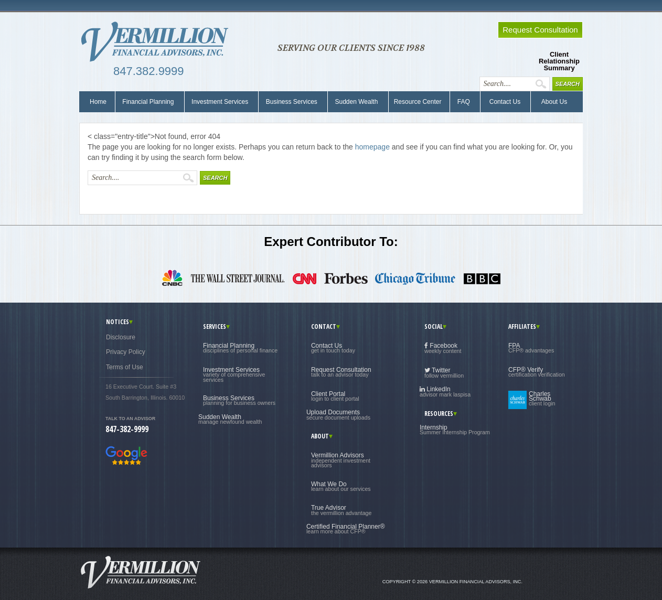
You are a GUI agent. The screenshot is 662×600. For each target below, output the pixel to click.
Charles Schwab (542, 399)
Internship (455, 429)
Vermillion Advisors (340, 460)
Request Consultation (341, 372)
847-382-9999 (126, 429)
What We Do (341, 486)
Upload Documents (338, 414)
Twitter (444, 373)
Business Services (291, 101)
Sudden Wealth (356, 101)
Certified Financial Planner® (345, 528)
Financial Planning (148, 101)
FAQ (463, 101)
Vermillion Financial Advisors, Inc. (158, 42)
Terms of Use (124, 367)
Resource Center (418, 101)
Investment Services (220, 101)
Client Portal (335, 396)
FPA (531, 347)
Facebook (443, 348)
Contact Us (504, 101)
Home (98, 101)
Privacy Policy (125, 352)
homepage (372, 147)
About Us (551, 101)
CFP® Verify (536, 372)
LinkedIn (445, 391)
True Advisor (341, 510)
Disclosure (120, 337)
